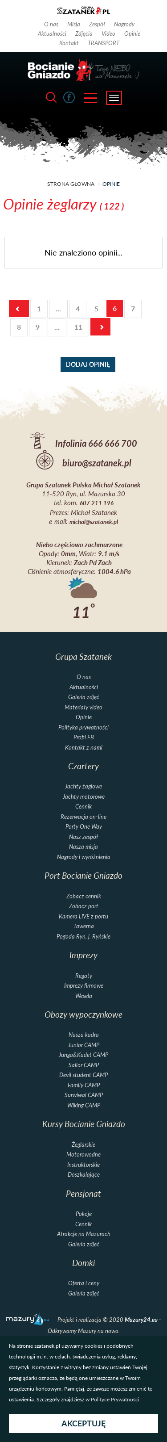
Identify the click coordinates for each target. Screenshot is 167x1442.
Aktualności (52, 33)
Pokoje (84, 1214)
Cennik (83, 806)
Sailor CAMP (84, 1065)
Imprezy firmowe (83, 985)
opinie (111, 183)
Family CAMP (84, 1085)
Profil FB (83, 737)
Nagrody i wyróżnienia (83, 857)
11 (78, 327)
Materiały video (83, 707)
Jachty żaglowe (83, 786)
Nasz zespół (83, 837)
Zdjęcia (84, 33)
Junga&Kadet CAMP (83, 1055)
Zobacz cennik (83, 896)
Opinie (132, 33)
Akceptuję (83, 1423)
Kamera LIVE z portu (83, 916)
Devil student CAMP (83, 1075)
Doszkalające (84, 1174)
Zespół (97, 24)
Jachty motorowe (84, 796)
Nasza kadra (84, 1034)
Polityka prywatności (83, 727)
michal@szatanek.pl (93, 522)
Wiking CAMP (83, 1105)
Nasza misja (83, 846)
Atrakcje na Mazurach (83, 1234)
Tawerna (83, 926)
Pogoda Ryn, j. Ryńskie (83, 936)
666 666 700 (112, 443)
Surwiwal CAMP (84, 1095)
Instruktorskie (83, 1164)
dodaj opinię (88, 364)
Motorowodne (83, 1154)
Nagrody (124, 24)
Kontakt (69, 42)
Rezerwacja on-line (83, 816)
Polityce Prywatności (115, 1399)
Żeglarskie (83, 1144)
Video (108, 33)
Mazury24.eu (142, 1319)
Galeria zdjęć (83, 697)
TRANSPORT (103, 42)
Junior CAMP (83, 1045)
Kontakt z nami (83, 747)
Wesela (83, 996)
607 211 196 (97, 503)
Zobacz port (83, 906)
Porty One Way (83, 826)
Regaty (83, 976)
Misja (73, 24)
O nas (51, 24)
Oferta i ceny (83, 1283)
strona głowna (70, 183)
